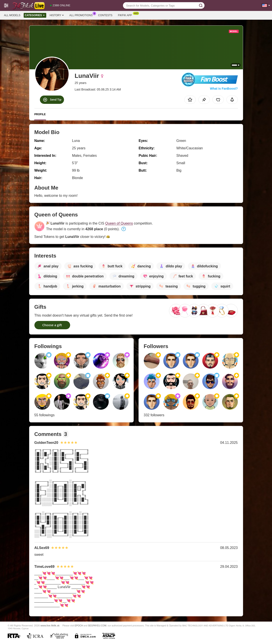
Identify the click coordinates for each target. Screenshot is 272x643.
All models (12, 15)
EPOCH (79, 625)
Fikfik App (126, 15)
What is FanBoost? (224, 88)
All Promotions (82, 15)
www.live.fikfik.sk (50, 625)
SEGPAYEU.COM (97, 625)
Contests (105, 15)
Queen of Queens (119, 223)
